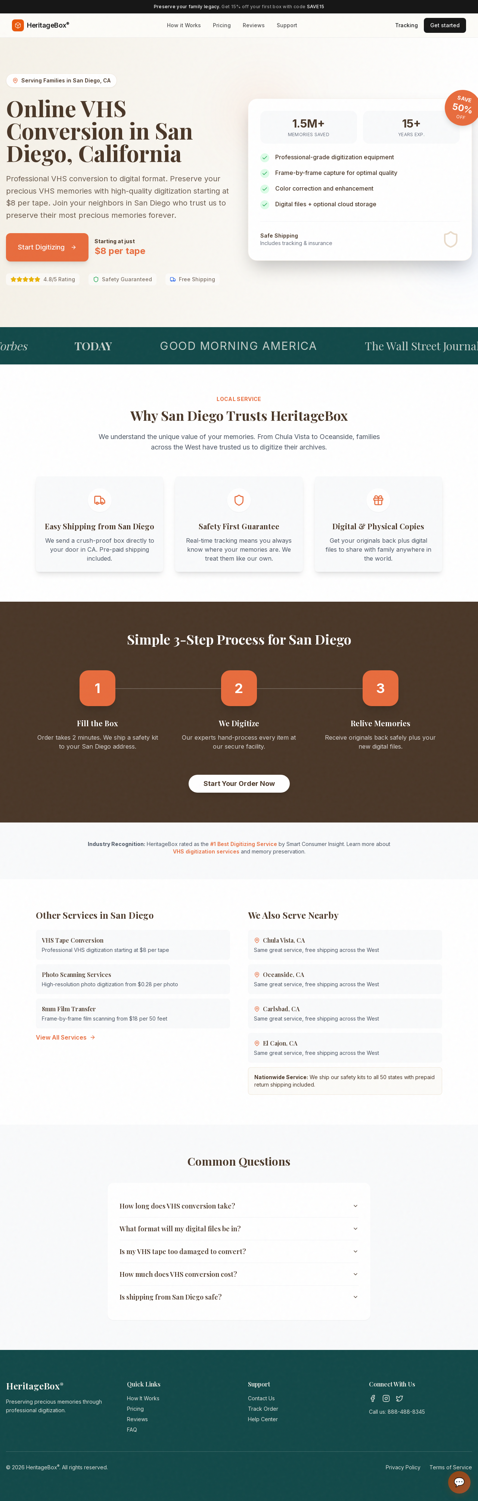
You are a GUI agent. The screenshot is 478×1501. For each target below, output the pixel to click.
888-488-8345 (406, 1411)
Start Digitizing (47, 247)
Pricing (222, 25)
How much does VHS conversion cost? (239, 1274)
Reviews (254, 25)
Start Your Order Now (239, 783)
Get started (445, 25)
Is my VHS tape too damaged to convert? (239, 1251)
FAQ (132, 1429)
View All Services (66, 1037)
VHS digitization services (206, 851)
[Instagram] (386, 1398)
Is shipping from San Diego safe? (239, 1296)
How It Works (143, 1398)
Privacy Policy (403, 1467)
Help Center (263, 1419)
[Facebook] (372, 1398)
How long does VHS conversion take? (239, 1205)
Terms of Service (450, 1467)
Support (287, 25)
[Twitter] (399, 1398)
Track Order (263, 1409)
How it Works (184, 25)
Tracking (406, 25)
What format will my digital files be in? (239, 1228)
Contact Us (261, 1398)
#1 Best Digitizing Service (243, 844)
